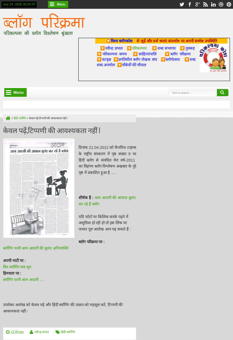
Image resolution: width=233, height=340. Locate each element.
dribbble (221, 4)
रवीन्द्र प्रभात (42, 332)
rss (205, 4)
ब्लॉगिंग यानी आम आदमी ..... (24, 279)
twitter (182, 4)
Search (222, 92)
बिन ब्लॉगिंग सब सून (17, 267)
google (197, 4)
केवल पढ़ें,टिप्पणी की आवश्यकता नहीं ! (51, 130)
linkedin (213, 4)
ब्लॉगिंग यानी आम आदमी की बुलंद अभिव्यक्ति (36, 248)
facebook (190, 4)
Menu (61, 4)
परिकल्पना (137, 48)
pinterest (229, 4)
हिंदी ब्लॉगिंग (68, 332)
